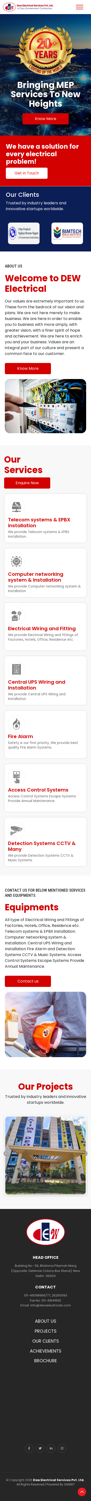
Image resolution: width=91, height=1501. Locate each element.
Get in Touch (27, 173)
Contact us (28, 981)
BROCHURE (45, 1361)
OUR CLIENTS (45, 1341)
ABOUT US (45, 1321)
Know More (45, 118)
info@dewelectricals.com (50, 1305)
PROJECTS (46, 1331)
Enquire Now (27, 483)
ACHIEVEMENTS (45, 1351)
